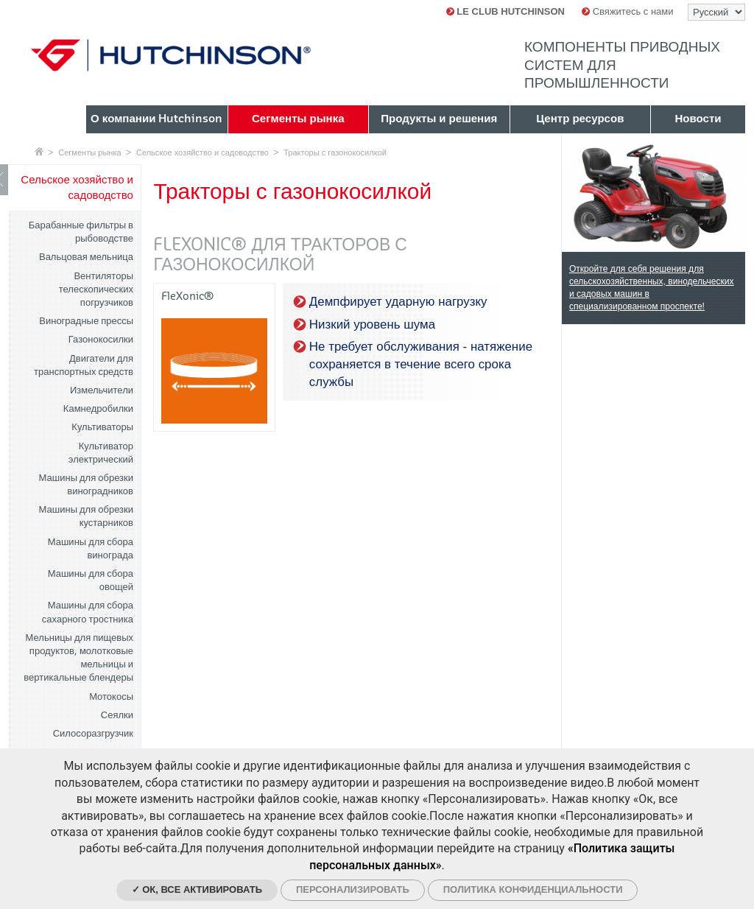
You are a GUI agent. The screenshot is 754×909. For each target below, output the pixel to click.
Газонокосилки (100, 339)
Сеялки (117, 715)
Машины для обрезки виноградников (86, 484)
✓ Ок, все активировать (197, 889)
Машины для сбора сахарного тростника (87, 611)
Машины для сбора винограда (90, 548)
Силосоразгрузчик (93, 733)
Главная (39, 151)
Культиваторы (102, 427)
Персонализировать (352, 889)
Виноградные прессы (86, 321)
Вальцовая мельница (86, 257)
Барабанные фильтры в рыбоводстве (81, 231)
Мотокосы (111, 696)
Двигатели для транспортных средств (83, 365)
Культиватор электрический (100, 452)
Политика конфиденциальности (533, 889)
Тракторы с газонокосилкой (335, 152)
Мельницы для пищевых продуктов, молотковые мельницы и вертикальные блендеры (78, 658)
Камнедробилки (98, 408)
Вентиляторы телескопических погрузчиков (96, 289)
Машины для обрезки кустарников (86, 516)
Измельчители (101, 390)
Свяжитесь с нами (627, 11)
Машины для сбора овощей (90, 580)
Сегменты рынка (89, 152)
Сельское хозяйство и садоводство (202, 152)
